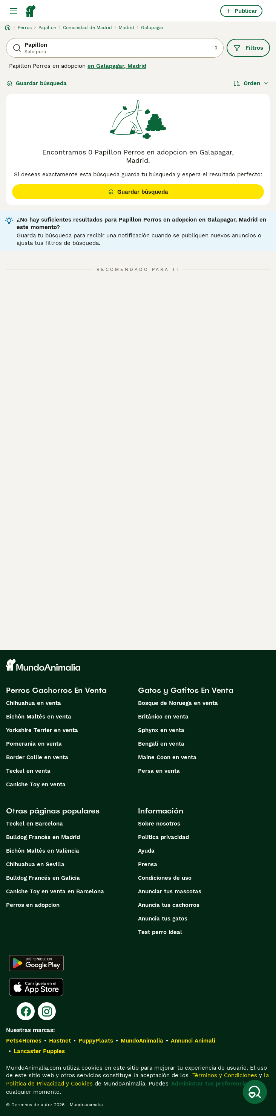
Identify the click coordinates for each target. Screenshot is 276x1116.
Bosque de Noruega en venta (178, 703)
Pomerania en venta (34, 743)
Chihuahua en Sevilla (35, 864)
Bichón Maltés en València (42, 850)
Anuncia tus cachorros (168, 905)
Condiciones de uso (165, 877)
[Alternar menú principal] (13, 10)
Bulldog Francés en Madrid (43, 837)
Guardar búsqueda (37, 83)
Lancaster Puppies (39, 1051)
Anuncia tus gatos (162, 918)
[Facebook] (26, 1011)
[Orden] (251, 83)
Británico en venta (163, 716)
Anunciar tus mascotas (169, 891)
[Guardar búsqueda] (255, 1092)
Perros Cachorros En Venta (56, 690)
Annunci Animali (193, 1040)
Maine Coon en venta (167, 757)
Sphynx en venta (161, 730)
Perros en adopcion (33, 905)
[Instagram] (47, 1011)
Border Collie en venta (37, 757)
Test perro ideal (160, 932)
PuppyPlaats (95, 1040)
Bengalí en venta (161, 743)
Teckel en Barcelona (34, 823)
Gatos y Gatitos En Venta (185, 690)
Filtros (248, 48)
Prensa (147, 864)
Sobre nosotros (159, 823)
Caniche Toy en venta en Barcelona (55, 891)
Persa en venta (159, 770)
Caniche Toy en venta (36, 784)
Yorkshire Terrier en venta (42, 730)
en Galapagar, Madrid (116, 66)
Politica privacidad (163, 837)
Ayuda (146, 850)
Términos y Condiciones (223, 1075)
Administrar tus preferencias (210, 1083)
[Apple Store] (36, 987)
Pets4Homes (23, 1040)
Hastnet (60, 1040)
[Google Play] (36, 963)
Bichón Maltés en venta (38, 716)
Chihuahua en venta (33, 703)
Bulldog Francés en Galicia (43, 877)
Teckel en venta (28, 770)
